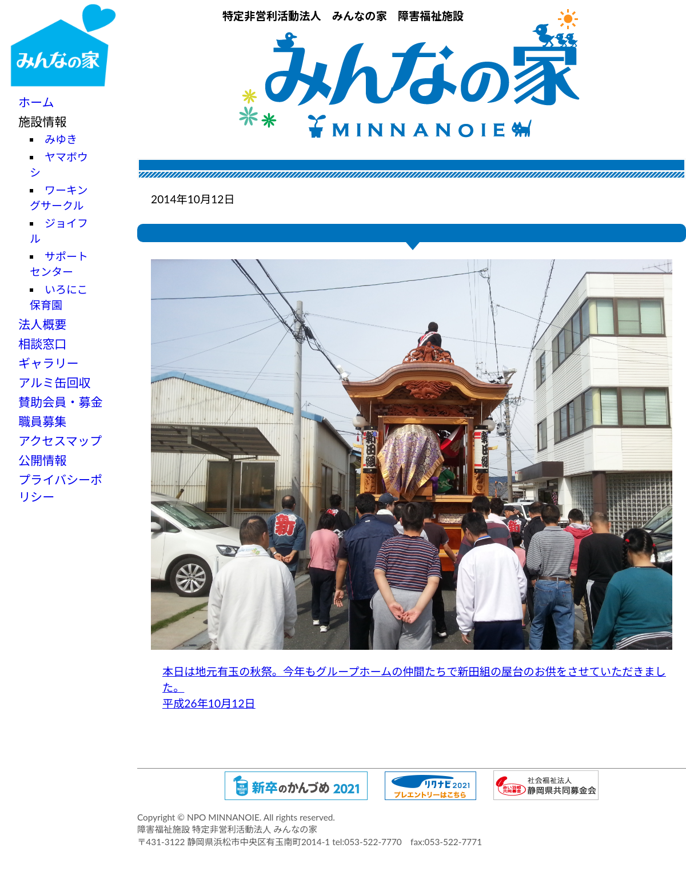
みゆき (61, 139)
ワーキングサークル (58, 197)
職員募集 (42, 421)
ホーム (36, 102)
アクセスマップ (60, 440)
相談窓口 (42, 343)
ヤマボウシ (59, 164)
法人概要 (42, 324)
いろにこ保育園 (59, 297)
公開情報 (42, 460)
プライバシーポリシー (60, 488)
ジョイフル (59, 230)
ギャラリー (48, 363)
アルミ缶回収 (54, 382)
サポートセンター (59, 264)
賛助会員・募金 (60, 402)
